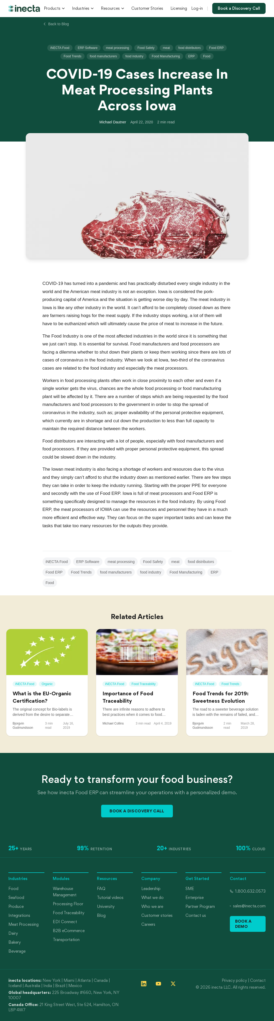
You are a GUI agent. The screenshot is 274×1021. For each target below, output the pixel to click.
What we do (152, 897)
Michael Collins (113, 723)
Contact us (195, 915)
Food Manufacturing (166, 56)
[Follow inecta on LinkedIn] (143, 983)
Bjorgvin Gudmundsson (23, 726)
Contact (258, 980)
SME (189, 888)
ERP (191, 56)
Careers (148, 924)
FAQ (101, 888)
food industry (134, 56)
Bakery (14, 942)
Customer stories (157, 915)
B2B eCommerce (69, 930)
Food (206, 56)
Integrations (19, 915)
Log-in (197, 8)
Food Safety (145, 48)
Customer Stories (147, 8)
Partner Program (200, 906)
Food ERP (216, 48)
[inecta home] (24, 8)
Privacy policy (234, 980)
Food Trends (72, 56)
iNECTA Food (59, 48)
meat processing (117, 48)
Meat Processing (23, 924)
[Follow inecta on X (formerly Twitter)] (173, 983)
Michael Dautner (112, 122)
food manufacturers (103, 56)
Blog (101, 915)
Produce (16, 906)
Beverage (16, 951)
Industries (83, 8)
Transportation (66, 939)
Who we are (152, 906)
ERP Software (87, 48)
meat (166, 48)
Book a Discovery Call (239, 8)
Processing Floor (68, 903)
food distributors (189, 48)
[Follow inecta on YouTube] (158, 983)
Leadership (151, 888)
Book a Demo (243, 924)
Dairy (13, 933)
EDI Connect (65, 921)
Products (54, 8)
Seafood (16, 897)
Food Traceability (68, 912)
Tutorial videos (110, 897)
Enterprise (194, 897)
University (106, 906)
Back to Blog (56, 24)
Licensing (178, 8)
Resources (112, 8)
